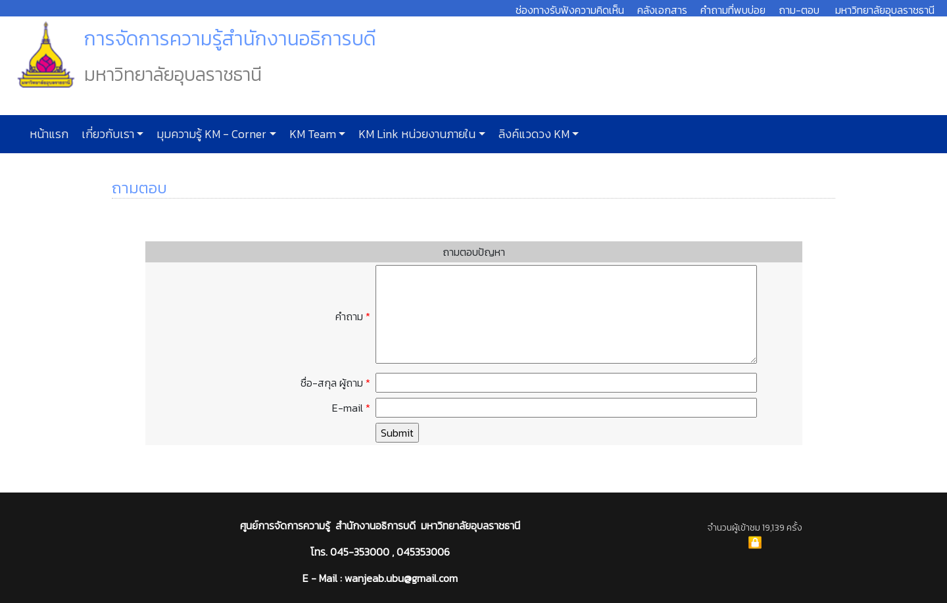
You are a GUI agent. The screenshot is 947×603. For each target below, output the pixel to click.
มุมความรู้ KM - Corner (210, 134)
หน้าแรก (49, 134)
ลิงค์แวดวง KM (533, 134)
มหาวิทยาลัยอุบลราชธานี (885, 10)
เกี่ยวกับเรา (106, 134)
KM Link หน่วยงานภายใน (415, 134)
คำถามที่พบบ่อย (732, 10)
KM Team (311, 134)
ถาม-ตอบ (799, 10)
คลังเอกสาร (662, 10)
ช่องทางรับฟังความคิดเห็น (570, 10)
